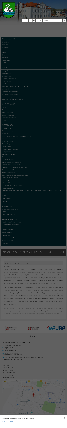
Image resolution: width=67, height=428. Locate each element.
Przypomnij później (8, 421)
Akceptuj (5, 423)
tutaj (32, 418)
